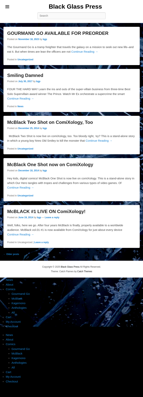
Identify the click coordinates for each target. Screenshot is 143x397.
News (20, 106)
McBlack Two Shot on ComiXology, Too (50, 122)
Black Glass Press (75, 6)
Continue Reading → (84, 51)
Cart (8, 317)
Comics (10, 289)
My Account (13, 321)
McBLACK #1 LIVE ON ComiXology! (46, 211)
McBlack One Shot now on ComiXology (50, 164)
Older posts (11, 254)
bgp (45, 39)
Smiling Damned (25, 75)
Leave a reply (52, 217)
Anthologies (19, 307)
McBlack (17, 298)
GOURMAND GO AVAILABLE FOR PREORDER (58, 33)
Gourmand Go (21, 293)
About (9, 284)
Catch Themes (84, 271)
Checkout (12, 326)
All (13, 312)
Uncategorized (25, 59)
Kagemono (19, 303)
